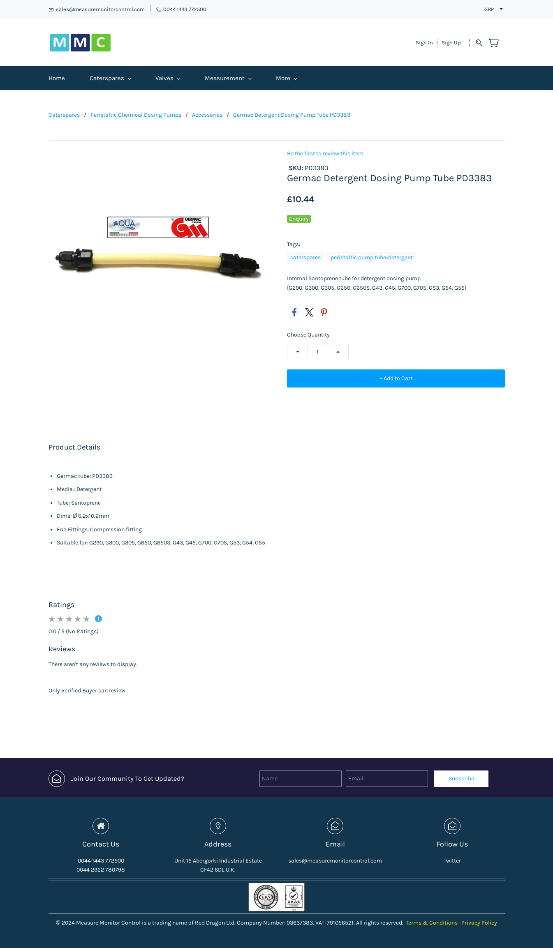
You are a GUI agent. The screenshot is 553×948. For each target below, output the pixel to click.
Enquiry (299, 218)
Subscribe (461, 778)
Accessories (207, 114)
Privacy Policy (479, 922)
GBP (489, 9)
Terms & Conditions (432, 922)
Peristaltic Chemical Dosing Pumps (135, 114)
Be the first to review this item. (326, 154)
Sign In (424, 42)
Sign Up (451, 42)
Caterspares (64, 114)
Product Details (74, 447)
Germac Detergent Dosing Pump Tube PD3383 (291, 114)
